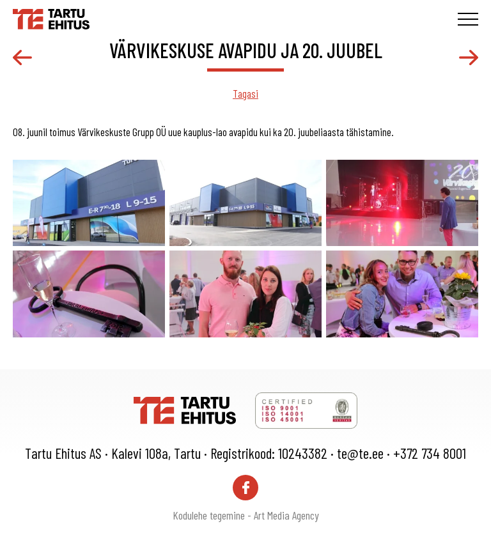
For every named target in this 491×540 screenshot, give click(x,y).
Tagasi (245, 93)
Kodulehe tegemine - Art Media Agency (246, 515)
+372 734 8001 (429, 453)
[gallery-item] (89, 203)
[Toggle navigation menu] (468, 19)
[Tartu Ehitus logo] (51, 17)
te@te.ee (360, 453)
